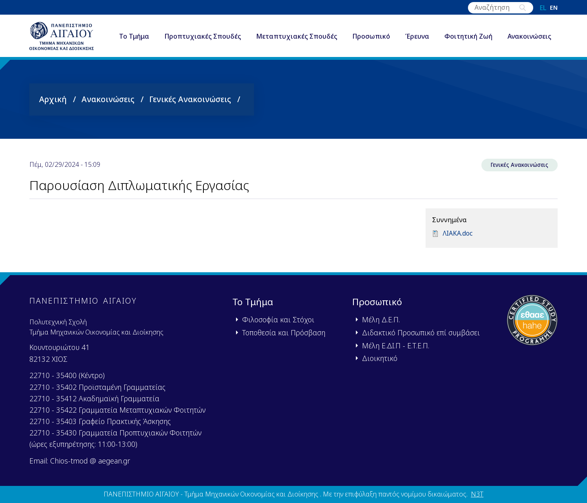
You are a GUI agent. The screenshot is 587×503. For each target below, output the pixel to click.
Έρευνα (419, 30)
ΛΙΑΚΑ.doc (458, 238)
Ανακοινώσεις (143, 46)
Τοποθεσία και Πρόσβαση (283, 332)
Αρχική (53, 102)
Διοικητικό (379, 358)
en (554, 8)
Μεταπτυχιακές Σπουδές (298, 30)
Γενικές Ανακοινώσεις (190, 102)
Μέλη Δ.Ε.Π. (381, 319)
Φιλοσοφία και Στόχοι (278, 319)
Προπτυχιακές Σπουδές (204, 30)
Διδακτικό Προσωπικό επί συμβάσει (421, 332)
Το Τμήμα (136, 30)
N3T (477, 494)
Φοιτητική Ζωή (470, 30)
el (543, 7)
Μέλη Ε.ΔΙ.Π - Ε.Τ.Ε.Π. (395, 345)
